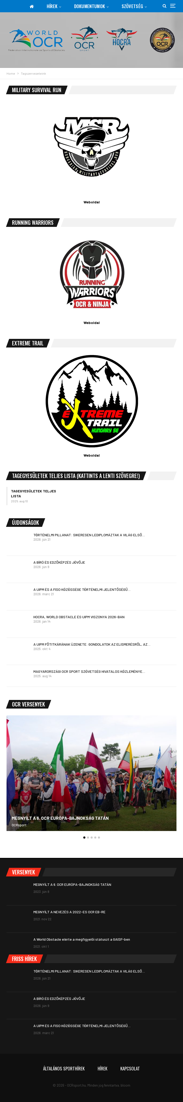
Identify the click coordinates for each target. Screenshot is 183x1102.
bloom (125, 1085)
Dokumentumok (89, 6)
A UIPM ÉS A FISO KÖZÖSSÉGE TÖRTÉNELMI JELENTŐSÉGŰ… (82, 589)
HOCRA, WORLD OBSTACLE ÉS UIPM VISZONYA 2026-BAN (79, 617)
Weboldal (92, 202)
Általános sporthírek (64, 1068)
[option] (91, 775)
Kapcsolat (130, 1068)
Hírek (52, 6)
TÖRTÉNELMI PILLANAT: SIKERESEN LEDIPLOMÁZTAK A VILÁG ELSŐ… (89, 535)
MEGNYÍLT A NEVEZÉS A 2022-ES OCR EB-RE (69, 912)
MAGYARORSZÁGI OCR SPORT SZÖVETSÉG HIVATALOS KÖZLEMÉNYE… (89, 671)
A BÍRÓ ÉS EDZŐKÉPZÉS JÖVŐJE (59, 562)
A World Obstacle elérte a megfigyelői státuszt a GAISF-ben (81, 939)
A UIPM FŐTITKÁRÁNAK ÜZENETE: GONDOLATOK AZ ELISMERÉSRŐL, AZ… (91, 644)
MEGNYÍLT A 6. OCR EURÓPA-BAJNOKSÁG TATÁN (60, 818)
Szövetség (132, 6)
